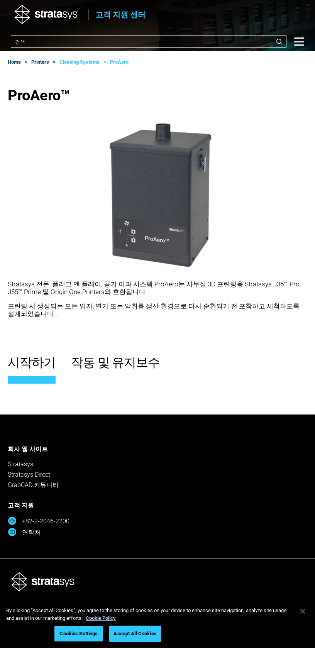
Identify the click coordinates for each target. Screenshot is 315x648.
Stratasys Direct (29, 474)
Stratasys (20, 464)
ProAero (119, 62)
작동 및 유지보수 (115, 362)
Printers (40, 62)
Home (14, 62)
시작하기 (32, 362)
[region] (157, 623)
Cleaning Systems (79, 62)
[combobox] (148, 41)
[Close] (302, 611)
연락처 (24, 532)
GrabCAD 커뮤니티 (33, 485)
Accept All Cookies (134, 633)
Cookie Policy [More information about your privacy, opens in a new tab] (101, 618)
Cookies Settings (78, 633)
